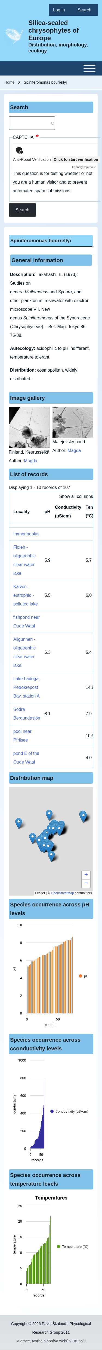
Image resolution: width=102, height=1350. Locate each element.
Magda (30, 461)
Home (9, 82)
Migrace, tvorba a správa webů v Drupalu (51, 1341)
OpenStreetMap (62, 893)
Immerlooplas (26, 534)
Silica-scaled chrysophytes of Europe (53, 30)
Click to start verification (76, 159)
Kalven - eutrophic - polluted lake (25, 595)
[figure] (51, 976)
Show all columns (76, 496)
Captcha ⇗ (84, 167)
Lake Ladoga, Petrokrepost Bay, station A (26, 687)
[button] (44, 847)
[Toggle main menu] (51, 68)
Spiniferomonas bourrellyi (40, 240)
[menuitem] (61, 10)
